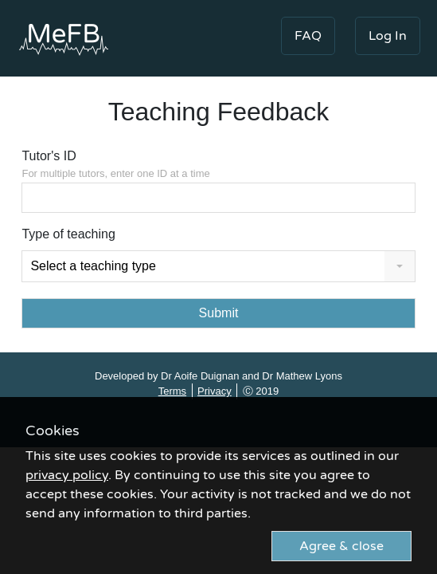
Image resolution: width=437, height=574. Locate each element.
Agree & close (341, 546)
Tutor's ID (218, 165)
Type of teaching (68, 234)
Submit (219, 313)
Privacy (214, 391)
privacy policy (66, 475)
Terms (172, 391)
